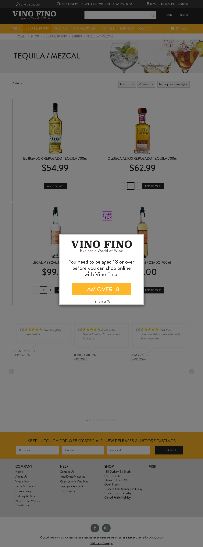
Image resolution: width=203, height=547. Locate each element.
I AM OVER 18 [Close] (101, 289)
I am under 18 (101, 301)
